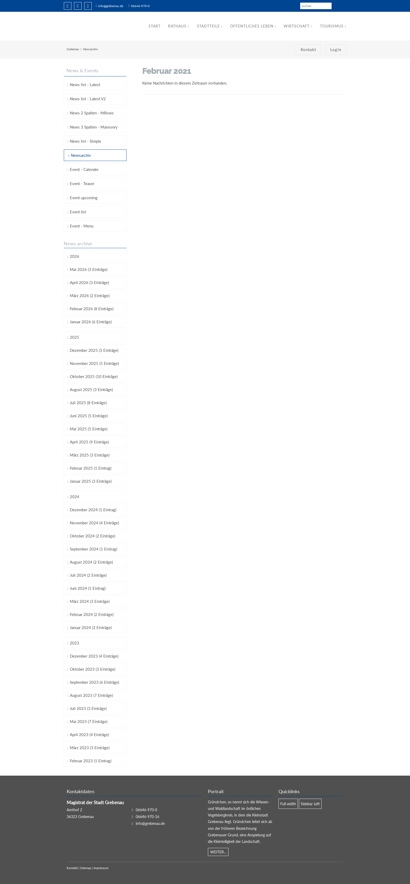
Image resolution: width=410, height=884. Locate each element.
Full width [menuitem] (288, 804)
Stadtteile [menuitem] (208, 26)
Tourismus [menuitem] (332, 26)
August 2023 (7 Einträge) (91, 695)
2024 (74, 496)
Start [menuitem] (155, 26)
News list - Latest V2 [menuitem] (88, 98)
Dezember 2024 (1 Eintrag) (93, 509)
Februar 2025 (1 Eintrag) (90, 468)
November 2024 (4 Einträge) (94, 522)
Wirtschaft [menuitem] (297, 26)
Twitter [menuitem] (78, 6)
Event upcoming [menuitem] (84, 197)
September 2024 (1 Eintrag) (93, 549)
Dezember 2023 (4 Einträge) (94, 656)
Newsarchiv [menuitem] (81, 155)
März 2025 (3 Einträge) (90, 455)
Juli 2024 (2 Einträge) (88, 575)
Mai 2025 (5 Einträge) (88, 428)
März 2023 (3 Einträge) (90, 747)
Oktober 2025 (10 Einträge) (94, 376)
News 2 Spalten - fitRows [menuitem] (92, 112)
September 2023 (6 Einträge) (94, 682)
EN (344, 5)
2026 (74, 256)
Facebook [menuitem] (67, 6)
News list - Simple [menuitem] (85, 141)
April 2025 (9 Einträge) (89, 442)
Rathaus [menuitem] (177, 26)
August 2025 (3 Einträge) (91, 389)
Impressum (101, 868)
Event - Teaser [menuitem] (82, 183)
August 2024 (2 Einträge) (91, 562)
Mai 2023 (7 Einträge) (88, 721)
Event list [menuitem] (78, 211)
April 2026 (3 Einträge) (89, 282)
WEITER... (218, 852)
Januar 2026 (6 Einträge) (91, 321)
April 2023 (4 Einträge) (89, 734)
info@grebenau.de (110, 6)
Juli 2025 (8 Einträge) (88, 402)
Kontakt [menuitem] (308, 49)
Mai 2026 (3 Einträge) (88, 269)
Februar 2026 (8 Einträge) (91, 308)
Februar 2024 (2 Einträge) (91, 614)
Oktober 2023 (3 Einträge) (92, 669)
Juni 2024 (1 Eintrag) (88, 588)
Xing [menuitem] (88, 6)
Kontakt (72, 868)
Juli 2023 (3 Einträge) (88, 708)
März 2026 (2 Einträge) (90, 295)
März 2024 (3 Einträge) (90, 601)
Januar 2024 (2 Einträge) (91, 627)
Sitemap (85, 868)
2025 (74, 337)
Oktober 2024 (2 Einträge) (92, 535)
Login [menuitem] (335, 49)
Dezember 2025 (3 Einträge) (94, 350)
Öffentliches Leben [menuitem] (252, 26)
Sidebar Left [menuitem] (310, 804)
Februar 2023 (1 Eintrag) (90, 760)
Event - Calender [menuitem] (84, 169)
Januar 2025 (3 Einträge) (91, 481)
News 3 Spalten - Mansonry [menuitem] (94, 127)
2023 (74, 643)
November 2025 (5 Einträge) (94, 363)
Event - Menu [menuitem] (81, 226)
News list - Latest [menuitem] (85, 84)
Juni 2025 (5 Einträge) (89, 415)
